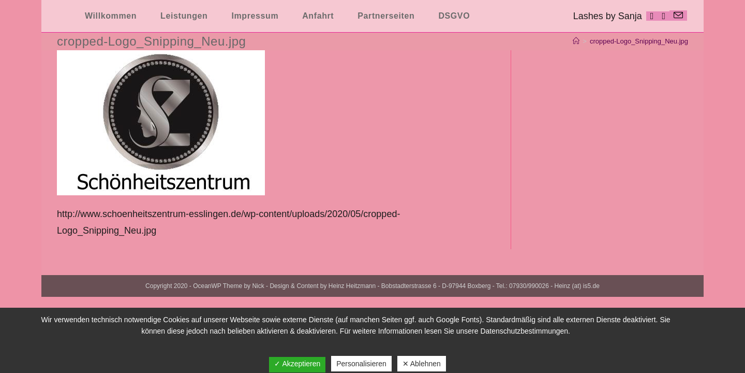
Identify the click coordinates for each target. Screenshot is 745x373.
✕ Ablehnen (422, 364)
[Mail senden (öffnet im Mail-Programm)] (678, 15)
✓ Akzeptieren (297, 364)
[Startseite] (576, 41)
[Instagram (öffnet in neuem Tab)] (663, 16)
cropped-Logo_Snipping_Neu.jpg (639, 41)
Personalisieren (361, 364)
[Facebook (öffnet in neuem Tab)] (652, 16)
